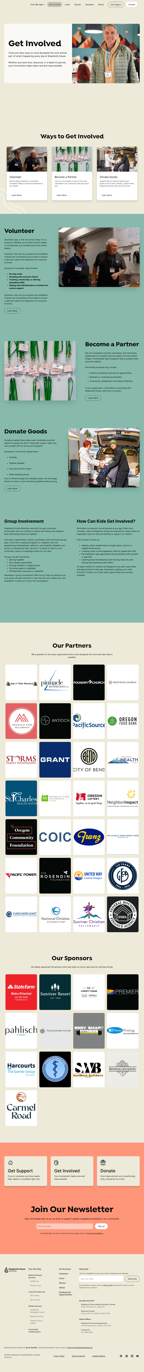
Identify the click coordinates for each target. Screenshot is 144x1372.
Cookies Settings (98, 1356)
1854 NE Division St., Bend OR (98, 1305)
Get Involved (54, 4)
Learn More (16, 195)
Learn (67, 4)
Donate (131, 4)
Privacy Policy (59, 1356)
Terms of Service (78, 1356)
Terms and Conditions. (95, 1233)
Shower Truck (35, 1285)
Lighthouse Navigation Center (37, 1311)
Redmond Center (36, 1316)
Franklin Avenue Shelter (36, 1322)
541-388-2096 (87, 1331)
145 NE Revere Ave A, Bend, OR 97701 (96, 1324)
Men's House (35, 1300)
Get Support (116, 4)
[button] (38, 4)
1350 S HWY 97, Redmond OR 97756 (95, 1312)
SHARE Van (34, 1281)
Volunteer (89, 4)
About (101, 4)
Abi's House (34, 1295)
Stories (77, 4)
